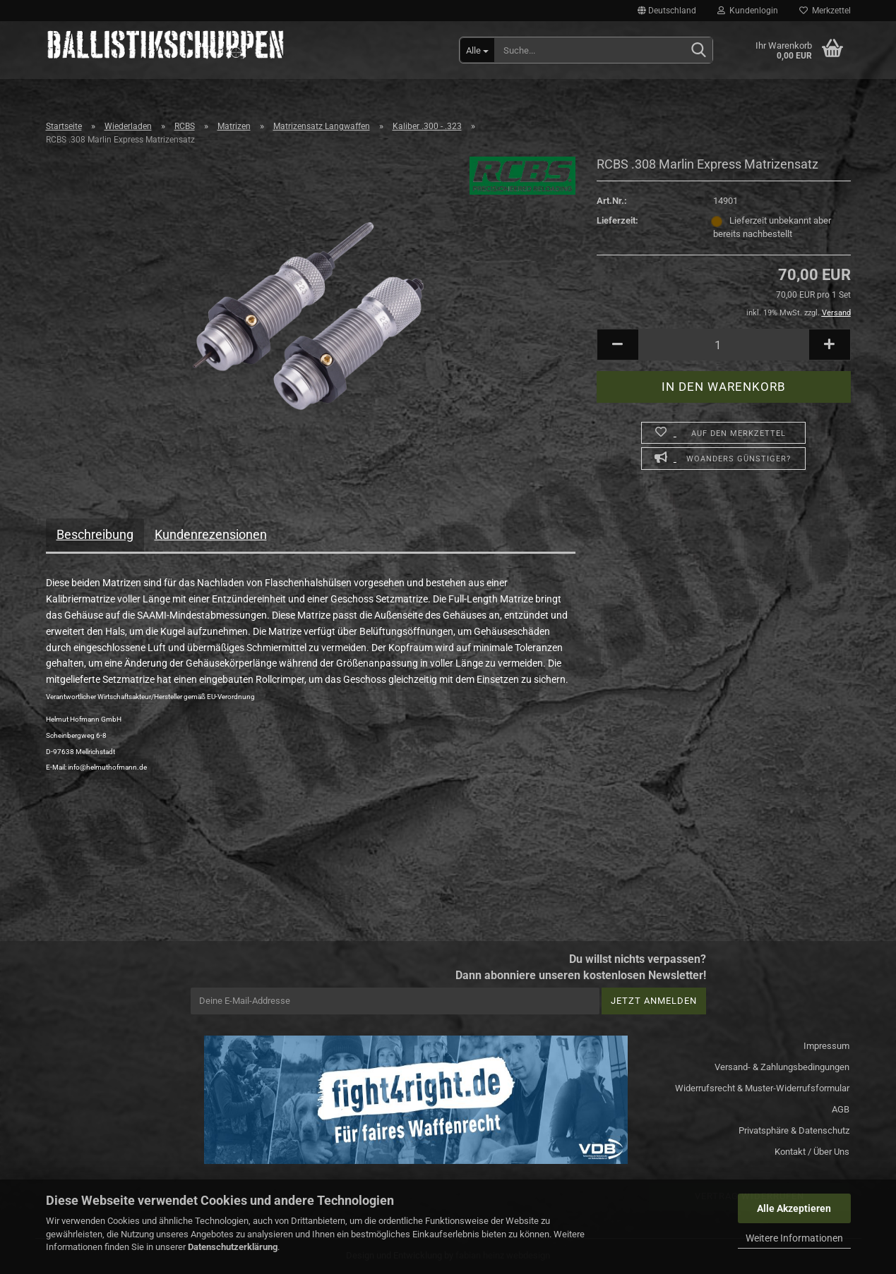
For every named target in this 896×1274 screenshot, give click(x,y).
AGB (840, 1109)
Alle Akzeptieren (794, 1208)
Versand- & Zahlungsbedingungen (782, 1067)
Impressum (826, 1046)
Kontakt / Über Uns (812, 1151)
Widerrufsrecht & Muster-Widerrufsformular (762, 1088)
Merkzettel (825, 11)
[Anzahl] (723, 344)
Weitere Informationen (794, 1238)
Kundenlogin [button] (747, 11)
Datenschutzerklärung (232, 1247)
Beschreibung (94, 534)
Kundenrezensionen (211, 534)
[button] (667, 10)
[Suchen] (699, 50)
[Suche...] (477, 50)
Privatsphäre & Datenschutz (794, 1130)
